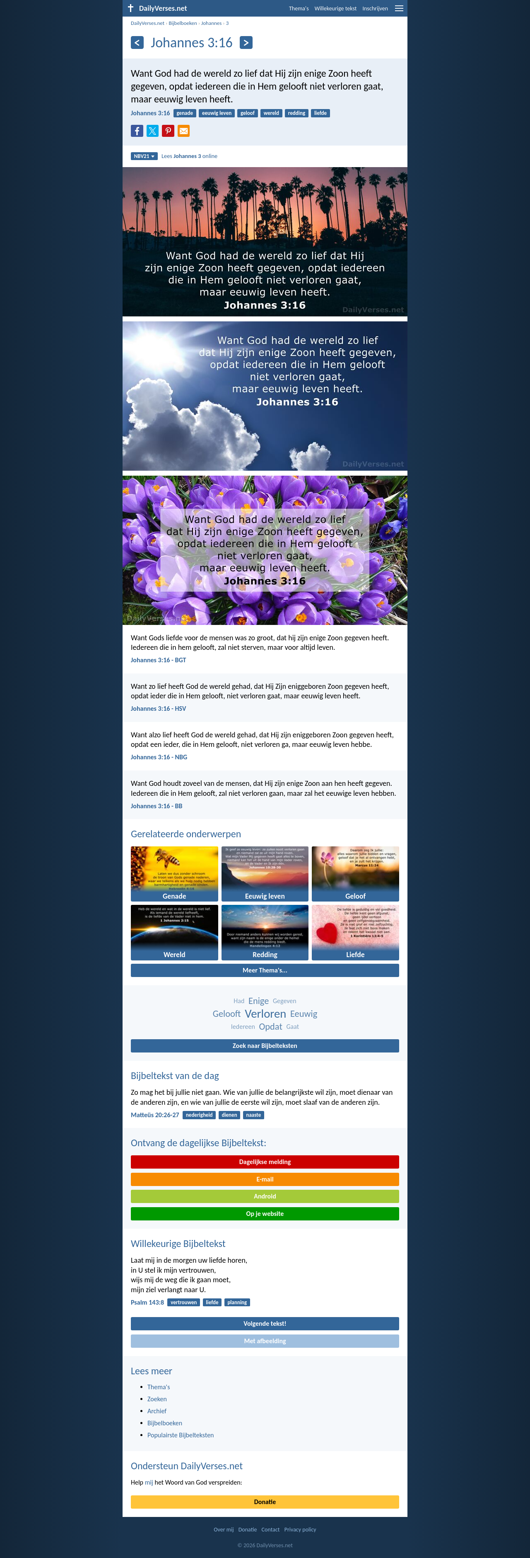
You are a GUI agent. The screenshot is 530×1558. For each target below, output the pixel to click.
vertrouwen (184, 1302)
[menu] (399, 11)
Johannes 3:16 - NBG (159, 757)
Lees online (189, 156)
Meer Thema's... (265, 970)
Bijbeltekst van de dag (175, 1075)
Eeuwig (303, 1013)
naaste (253, 1115)
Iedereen (243, 1027)
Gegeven (284, 1001)
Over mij (224, 1529)
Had (239, 1001)
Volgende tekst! (264, 1323)
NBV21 (144, 156)
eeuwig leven (216, 113)
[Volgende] (246, 42)
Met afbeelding (265, 1341)
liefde (320, 113)
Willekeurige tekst (336, 8)
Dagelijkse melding (265, 1162)
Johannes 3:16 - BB (156, 806)
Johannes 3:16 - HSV (158, 708)
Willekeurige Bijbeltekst (178, 1243)
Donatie (265, 1502)
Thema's (299, 8)
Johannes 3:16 (150, 113)
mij (149, 1482)
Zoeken (157, 1399)
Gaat (293, 1027)
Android (265, 1196)
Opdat (270, 1026)
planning (237, 1302)
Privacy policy (300, 1529)
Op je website (265, 1214)
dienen (229, 1115)
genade (185, 113)
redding (296, 113)
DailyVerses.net (147, 23)
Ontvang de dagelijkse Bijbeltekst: (198, 1143)
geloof (248, 113)
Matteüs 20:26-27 (155, 1115)
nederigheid (199, 1115)
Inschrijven (375, 8)
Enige (258, 1000)
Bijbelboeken (183, 23)
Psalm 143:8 (147, 1302)
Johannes (211, 23)
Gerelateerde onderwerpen (186, 834)
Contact (271, 1529)
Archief (156, 1411)
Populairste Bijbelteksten (180, 1435)
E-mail (264, 1179)
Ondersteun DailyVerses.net (187, 1466)
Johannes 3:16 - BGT (158, 660)
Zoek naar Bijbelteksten (265, 1046)
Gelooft (227, 1013)
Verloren (265, 1013)
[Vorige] (137, 42)
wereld (271, 113)
